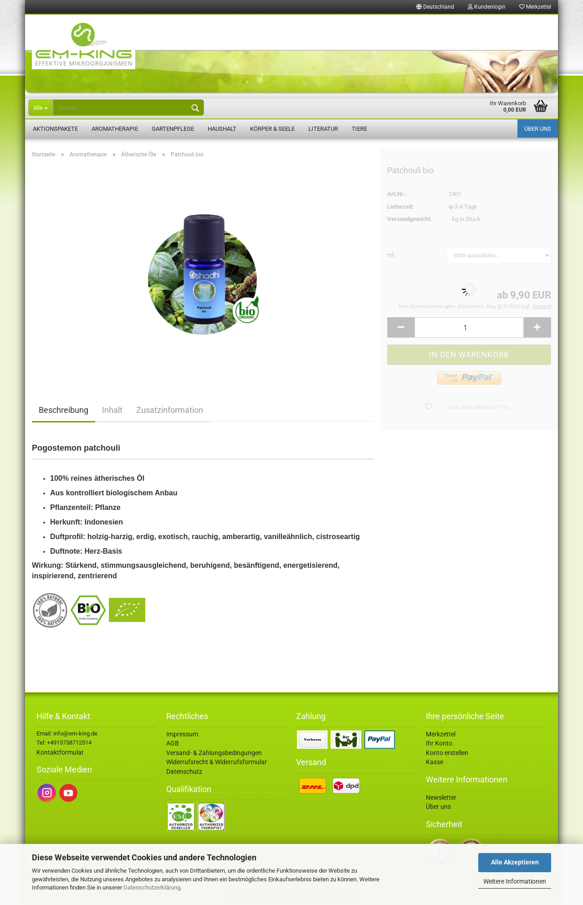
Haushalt (222, 128)
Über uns (537, 128)
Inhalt (112, 410)
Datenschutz (184, 771)
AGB (172, 743)
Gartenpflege (173, 128)
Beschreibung (63, 410)
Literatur (323, 128)
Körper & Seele (272, 128)
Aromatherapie (115, 128)
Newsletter (441, 797)
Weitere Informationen (514, 881)
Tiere (359, 128)
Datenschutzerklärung (151, 887)
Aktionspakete (55, 128)
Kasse (434, 762)
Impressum (182, 734)
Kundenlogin (487, 7)
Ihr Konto (439, 743)
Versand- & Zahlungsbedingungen (214, 752)
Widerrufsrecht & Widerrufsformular (216, 762)
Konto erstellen (447, 752)
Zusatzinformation (169, 410)
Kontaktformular (60, 752)
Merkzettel (535, 7)
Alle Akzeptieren (515, 862)
